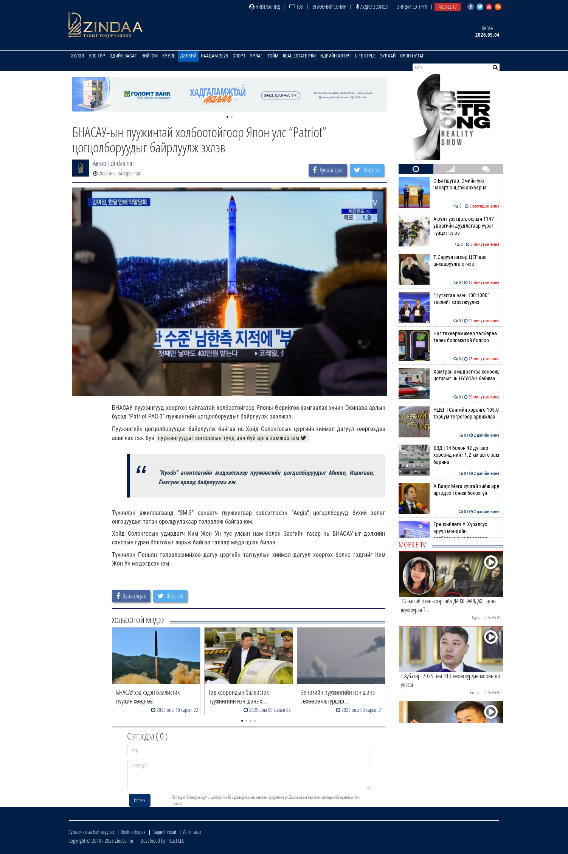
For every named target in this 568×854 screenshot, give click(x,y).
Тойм (272, 56)
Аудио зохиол (372, 6)
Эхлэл (77, 56)
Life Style (365, 56)
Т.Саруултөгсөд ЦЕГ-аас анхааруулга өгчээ (449, 260)
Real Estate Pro (299, 56)
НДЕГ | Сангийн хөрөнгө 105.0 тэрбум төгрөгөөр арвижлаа (449, 413)
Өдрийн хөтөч (335, 56)
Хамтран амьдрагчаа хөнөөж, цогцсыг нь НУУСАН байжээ (449, 375)
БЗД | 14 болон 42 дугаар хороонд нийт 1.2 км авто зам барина (449, 455)
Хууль (168, 56)
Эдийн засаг (123, 56)
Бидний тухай (164, 831)
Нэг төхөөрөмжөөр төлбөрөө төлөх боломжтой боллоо (449, 337)
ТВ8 (296, 6)
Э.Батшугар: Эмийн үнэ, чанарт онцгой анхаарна (449, 184)
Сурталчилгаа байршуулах (91, 831)
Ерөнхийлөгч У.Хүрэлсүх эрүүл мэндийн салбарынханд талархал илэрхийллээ (449, 535)
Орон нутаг (412, 56)
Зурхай (388, 56)
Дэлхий (188, 56)
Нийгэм (149, 56)
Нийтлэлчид (264, 6)
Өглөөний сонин (329, 6)
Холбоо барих (133, 831)
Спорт (239, 56)
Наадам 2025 (214, 56)
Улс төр (96, 56)
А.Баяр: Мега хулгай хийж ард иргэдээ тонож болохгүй (449, 489)
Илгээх (140, 800)
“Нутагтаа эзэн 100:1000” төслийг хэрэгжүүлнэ (449, 298)
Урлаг (256, 56)
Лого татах (192, 831)
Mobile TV (447, 6)
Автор (99, 162)
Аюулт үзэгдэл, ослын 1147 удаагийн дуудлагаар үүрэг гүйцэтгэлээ (449, 225)
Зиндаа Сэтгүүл (412, 6)
